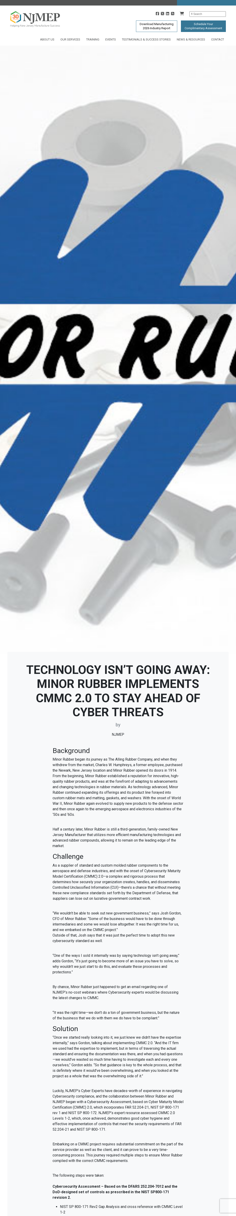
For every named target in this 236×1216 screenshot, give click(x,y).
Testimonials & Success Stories (146, 39)
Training (92, 39)
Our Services (70, 39)
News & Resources (191, 39)
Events (110, 39)
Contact (217, 39)
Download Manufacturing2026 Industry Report (157, 26)
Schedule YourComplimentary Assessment (203, 26)
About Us (47, 39)
